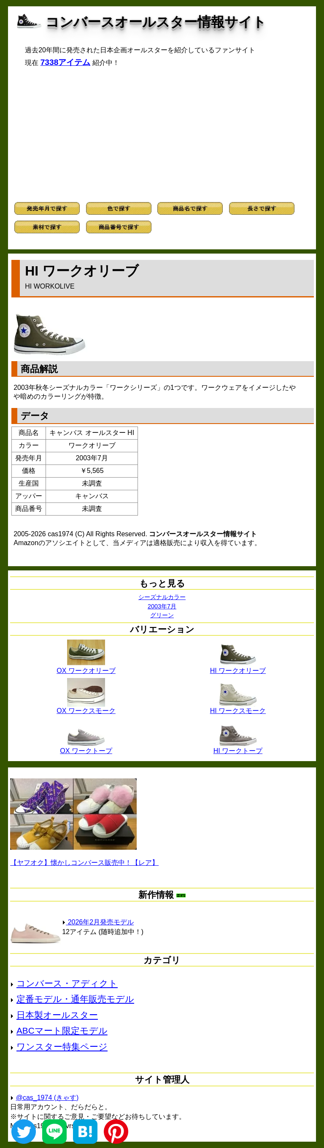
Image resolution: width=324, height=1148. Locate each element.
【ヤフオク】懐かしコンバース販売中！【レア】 (84, 862)
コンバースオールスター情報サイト (156, 22)
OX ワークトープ (86, 747)
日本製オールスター (57, 1015)
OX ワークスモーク (86, 707)
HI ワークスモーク (238, 707)
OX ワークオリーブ (86, 667)
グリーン (162, 615)
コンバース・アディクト (67, 983)
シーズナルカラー (162, 597)
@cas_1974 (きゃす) (47, 1097)
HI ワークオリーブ (238, 667)
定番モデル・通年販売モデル (75, 999)
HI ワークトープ (237, 747)
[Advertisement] (162, 135)
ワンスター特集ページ (62, 1046)
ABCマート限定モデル (62, 1030)
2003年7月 (162, 606)
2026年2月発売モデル (98, 922)
